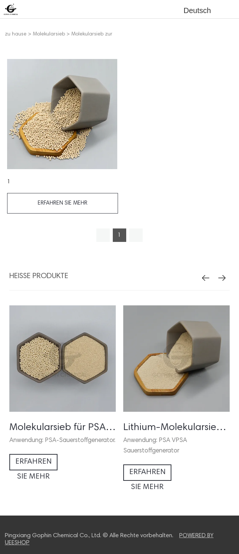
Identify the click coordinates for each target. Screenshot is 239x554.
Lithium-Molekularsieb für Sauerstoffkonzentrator (176, 428)
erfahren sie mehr (62, 203)
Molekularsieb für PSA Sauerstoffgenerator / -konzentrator (62, 428)
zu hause (16, 34)
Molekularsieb (49, 34)
